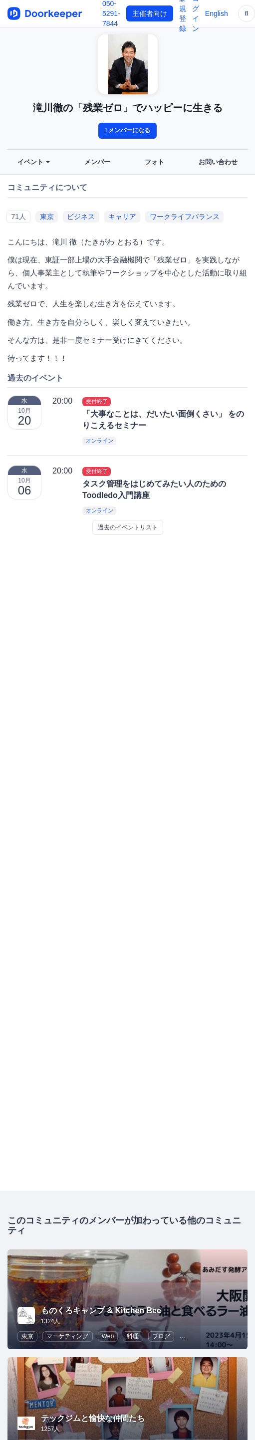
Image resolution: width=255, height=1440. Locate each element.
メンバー (97, 162)
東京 (47, 217)
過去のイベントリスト (128, 527)
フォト (154, 162)
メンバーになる (128, 130)
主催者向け (149, 13)
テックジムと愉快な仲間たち (93, 1418)
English (216, 13)
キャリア (122, 217)
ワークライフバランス (185, 217)
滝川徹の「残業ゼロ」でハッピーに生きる (128, 107)
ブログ (161, 1336)
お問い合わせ (218, 162)
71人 (18, 217)
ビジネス (81, 217)
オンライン (99, 441)
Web (108, 1336)
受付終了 (97, 401)
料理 (133, 1336)
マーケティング (67, 1336)
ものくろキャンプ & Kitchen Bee (101, 1310)
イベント (33, 162)
